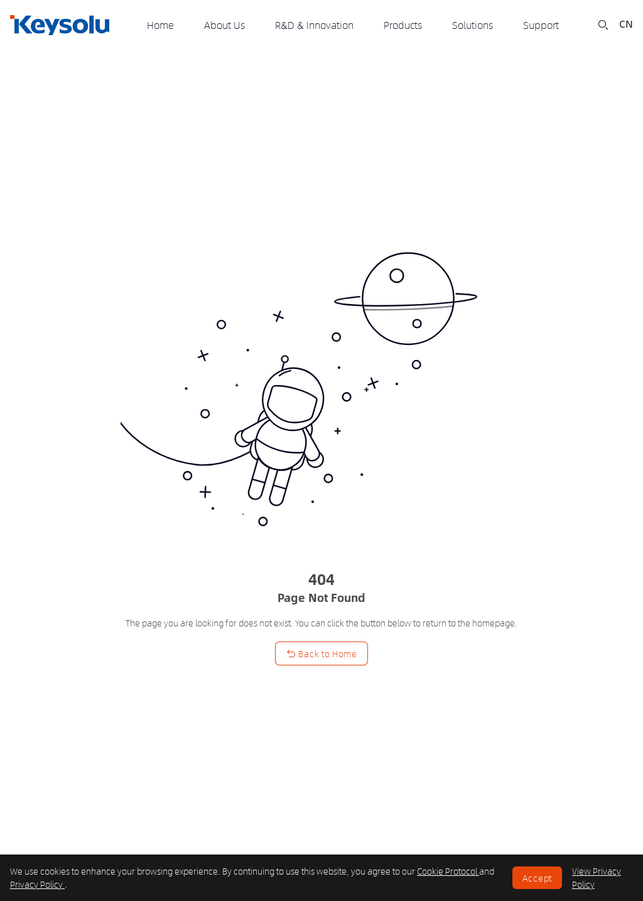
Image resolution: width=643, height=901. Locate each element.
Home (160, 25)
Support (541, 25)
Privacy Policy (37, 884)
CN (626, 23)
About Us (224, 25)
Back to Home (321, 653)
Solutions (472, 25)
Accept (537, 878)
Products (403, 25)
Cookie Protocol (448, 871)
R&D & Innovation (314, 25)
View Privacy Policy (596, 878)
